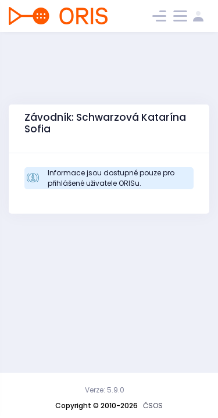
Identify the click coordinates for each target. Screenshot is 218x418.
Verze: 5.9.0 (104, 390)
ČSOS (153, 405)
